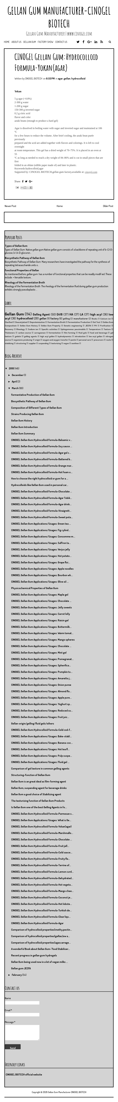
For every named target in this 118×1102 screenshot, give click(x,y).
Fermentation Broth (56, 322)
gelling (66, 318)
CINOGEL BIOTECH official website (24, 1074)
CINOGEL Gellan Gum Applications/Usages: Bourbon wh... (42, 575)
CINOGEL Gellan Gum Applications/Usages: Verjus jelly (40, 549)
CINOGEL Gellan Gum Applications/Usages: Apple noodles (42, 568)
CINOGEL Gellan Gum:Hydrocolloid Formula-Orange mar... (42, 465)
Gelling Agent (41, 314)
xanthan (75, 343)
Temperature (95, 329)
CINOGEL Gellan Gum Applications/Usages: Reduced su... (42, 710)
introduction (80, 336)
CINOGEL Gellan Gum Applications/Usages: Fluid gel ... (40, 762)
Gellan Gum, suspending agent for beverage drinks (39, 788)
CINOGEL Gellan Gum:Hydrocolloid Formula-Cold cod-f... (41, 729)
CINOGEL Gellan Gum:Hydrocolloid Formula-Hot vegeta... (41, 884)
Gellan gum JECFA (21, 968)
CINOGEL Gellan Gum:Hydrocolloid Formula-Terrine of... (41, 865)
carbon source (24, 332)
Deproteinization (37, 322)
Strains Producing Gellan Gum (27, 414)
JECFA (88, 325)
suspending (43, 343)
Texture (107, 329)
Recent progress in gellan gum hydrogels (34, 955)
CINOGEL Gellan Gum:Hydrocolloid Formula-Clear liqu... (41, 916)
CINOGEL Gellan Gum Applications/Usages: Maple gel (39, 594)
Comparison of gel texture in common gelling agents (40, 768)
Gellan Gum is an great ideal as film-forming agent (38, 781)
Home (7, 41)
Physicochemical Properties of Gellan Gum (34, 588)
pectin (73, 340)
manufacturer (81, 318)
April (14, 381)
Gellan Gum (29, 41)
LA (81, 314)
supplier (32, 343)
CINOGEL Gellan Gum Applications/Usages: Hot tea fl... (40, 749)
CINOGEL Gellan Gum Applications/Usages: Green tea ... (41, 523)
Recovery (9, 329)
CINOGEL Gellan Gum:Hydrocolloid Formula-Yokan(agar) (56, 62)
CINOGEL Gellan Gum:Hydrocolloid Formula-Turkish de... (41, 910)
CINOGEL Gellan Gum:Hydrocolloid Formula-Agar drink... (41, 504)
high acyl (96, 314)
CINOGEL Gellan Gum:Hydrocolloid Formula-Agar (37, 923)
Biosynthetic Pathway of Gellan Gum (25, 258)
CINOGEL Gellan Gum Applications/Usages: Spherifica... (41, 665)
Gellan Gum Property (50, 325)
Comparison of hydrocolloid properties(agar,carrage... (41, 942)
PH (95, 325)
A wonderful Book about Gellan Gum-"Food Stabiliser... (40, 949)
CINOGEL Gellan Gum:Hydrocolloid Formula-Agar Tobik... (41, 498)
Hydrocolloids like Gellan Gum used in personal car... (39, 485)
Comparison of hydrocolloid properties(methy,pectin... (41, 929)
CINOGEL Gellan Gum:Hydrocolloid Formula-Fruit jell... (40, 846)
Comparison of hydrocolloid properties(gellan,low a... (40, 936)
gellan (67, 78)
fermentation (55, 332)
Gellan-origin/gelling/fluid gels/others (32, 723)
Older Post (108, 206)
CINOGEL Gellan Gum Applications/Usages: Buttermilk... (41, 626)
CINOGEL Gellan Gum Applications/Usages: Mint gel (38, 652)
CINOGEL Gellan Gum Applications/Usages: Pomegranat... (42, 659)
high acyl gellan (47, 336)
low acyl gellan (95, 336)
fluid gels (82, 332)
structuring (21, 343)
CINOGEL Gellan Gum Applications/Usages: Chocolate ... (41, 600)
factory (54, 318)
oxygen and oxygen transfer (55, 340)
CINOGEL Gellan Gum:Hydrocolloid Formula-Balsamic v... (41, 440)
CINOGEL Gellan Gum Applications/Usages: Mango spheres (43, 639)
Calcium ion (105, 318)
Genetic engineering (73, 325)
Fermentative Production (79, 322)
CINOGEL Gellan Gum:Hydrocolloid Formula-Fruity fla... (40, 858)
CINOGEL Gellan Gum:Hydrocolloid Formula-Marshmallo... (42, 833)
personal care (85, 340)
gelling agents (30, 336)
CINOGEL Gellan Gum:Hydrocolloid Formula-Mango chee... (42, 891)
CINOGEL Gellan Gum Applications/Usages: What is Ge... (41, 820)
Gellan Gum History (29, 325)
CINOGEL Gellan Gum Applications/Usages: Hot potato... (41, 555)
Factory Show (45, 41)
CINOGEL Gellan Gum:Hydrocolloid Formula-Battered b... (41, 459)
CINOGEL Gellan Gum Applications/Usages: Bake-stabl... (41, 736)
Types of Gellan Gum (16, 245)
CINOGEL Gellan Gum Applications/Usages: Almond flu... (41, 691)
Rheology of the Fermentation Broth (25, 282)
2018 (11, 368)
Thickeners (10, 332)
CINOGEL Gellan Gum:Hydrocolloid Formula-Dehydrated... (42, 878)
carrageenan (40, 332)
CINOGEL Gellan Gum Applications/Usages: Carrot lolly (40, 613)
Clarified (8, 322)
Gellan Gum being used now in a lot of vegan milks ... (39, 961)
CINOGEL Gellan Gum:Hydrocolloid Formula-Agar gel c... (41, 452)
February (17, 974)
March (15, 388)
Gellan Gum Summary (23, 433)
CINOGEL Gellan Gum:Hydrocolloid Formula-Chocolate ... (41, 491)
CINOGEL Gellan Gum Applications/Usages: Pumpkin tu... (41, 671)
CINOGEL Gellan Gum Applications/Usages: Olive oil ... (40, 581)
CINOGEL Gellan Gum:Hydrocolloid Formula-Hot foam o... (41, 472)
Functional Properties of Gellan (22, 270)
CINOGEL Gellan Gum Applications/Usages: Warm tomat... (42, 633)
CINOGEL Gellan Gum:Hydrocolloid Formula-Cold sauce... (41, 852)
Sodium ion (33, 329)
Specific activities (49, 329)
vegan (66, 343)
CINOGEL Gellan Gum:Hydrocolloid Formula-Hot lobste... (41, 903)
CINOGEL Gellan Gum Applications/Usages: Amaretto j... (41, 678)
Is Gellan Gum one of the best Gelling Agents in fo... (39, 807)
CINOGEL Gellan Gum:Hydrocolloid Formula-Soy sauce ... (41, 446)
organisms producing (23, 340)
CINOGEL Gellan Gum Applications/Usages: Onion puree (41, 684)
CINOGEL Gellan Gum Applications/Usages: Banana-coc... (42, 742)
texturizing (56, 343)
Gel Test (96, 322)
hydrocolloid (78, 78)
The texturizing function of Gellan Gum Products (38, 800)
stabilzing (9, 343)
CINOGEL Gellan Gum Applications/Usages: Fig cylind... (40, 530)
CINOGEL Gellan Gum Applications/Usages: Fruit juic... (40, 717)
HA (71, 314)
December (18, 375)
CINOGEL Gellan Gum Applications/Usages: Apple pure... (41, 697)
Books (94, 318)
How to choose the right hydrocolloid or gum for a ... (39, 478)
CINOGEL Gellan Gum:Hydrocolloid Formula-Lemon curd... (42, 871)
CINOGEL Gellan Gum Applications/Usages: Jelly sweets (41, 607)
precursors (98, 340)
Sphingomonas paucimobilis (73, 329)
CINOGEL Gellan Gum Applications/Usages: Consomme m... (43, 536)
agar (60, 78)
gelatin (18, 336)
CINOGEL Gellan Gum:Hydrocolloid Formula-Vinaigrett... (41, 510)
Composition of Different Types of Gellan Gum (36, 407)
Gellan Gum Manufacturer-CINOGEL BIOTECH (59, 17)
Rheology (20, 329)
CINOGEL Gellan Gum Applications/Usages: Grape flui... (40, 562)
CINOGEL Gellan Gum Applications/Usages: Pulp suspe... (41, 755)
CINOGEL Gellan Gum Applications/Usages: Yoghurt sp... (41, 704)
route (108, 340)
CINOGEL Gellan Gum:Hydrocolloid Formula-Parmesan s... (42, 813)
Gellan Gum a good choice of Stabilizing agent (36, 794)
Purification (105, 325)
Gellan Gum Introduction (24, 427)
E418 (60, 314)
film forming (69, 332)
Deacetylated (21, 322)
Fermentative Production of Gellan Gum (33, 394)
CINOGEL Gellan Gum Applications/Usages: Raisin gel (40, 620)
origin (37, 340)
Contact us (61, 41)
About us (16, 41)
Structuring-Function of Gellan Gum (30, 775)
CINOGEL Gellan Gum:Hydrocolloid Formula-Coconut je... (41, 897)
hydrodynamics (64, 336)
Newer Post (10, 206)
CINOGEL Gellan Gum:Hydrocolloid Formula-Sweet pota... (42, 517)
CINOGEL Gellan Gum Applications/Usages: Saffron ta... (41, 543)
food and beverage (98, 332)
